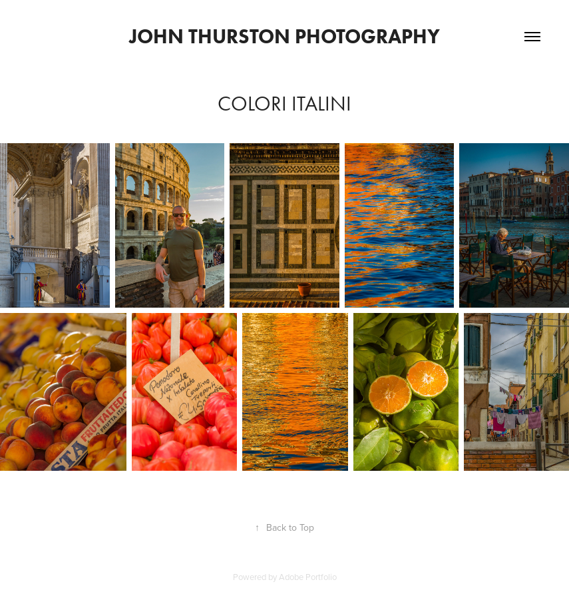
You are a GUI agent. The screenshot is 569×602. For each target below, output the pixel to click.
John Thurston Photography (284, 36)
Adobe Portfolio (308, 577)
